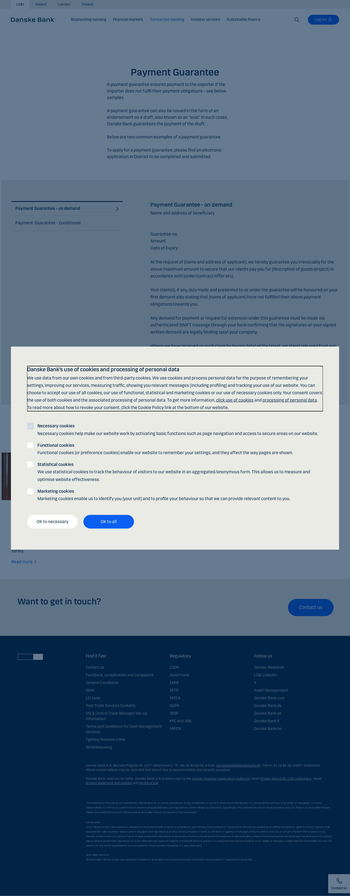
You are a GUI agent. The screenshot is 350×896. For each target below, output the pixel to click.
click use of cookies (234, 400)
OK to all (109, 521)
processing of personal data (289, 400)
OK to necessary (52, 521)
